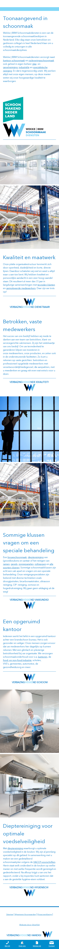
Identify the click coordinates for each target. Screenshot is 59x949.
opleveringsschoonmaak (41, 61)
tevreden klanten (46, 285)
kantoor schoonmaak (14, 61)
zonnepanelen (26, 564)
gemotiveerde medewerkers (21, 288)
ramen (6, 564)
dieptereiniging (36, 557)
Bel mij (7, 946)
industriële (24, 67)
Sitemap (9, 914)
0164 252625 (47, 3)
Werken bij (37, 946)
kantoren (42, 657)
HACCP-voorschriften (44, 862)
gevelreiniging (10, 67)
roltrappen (40, 564)
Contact (52, 946)
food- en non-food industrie (17, 660)
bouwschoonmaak (17, 557)
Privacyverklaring (45, 914)
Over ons (22, 946)
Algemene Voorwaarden (25, 914)
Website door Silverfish (29, 925)
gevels (14, 564)
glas (34, 64)
